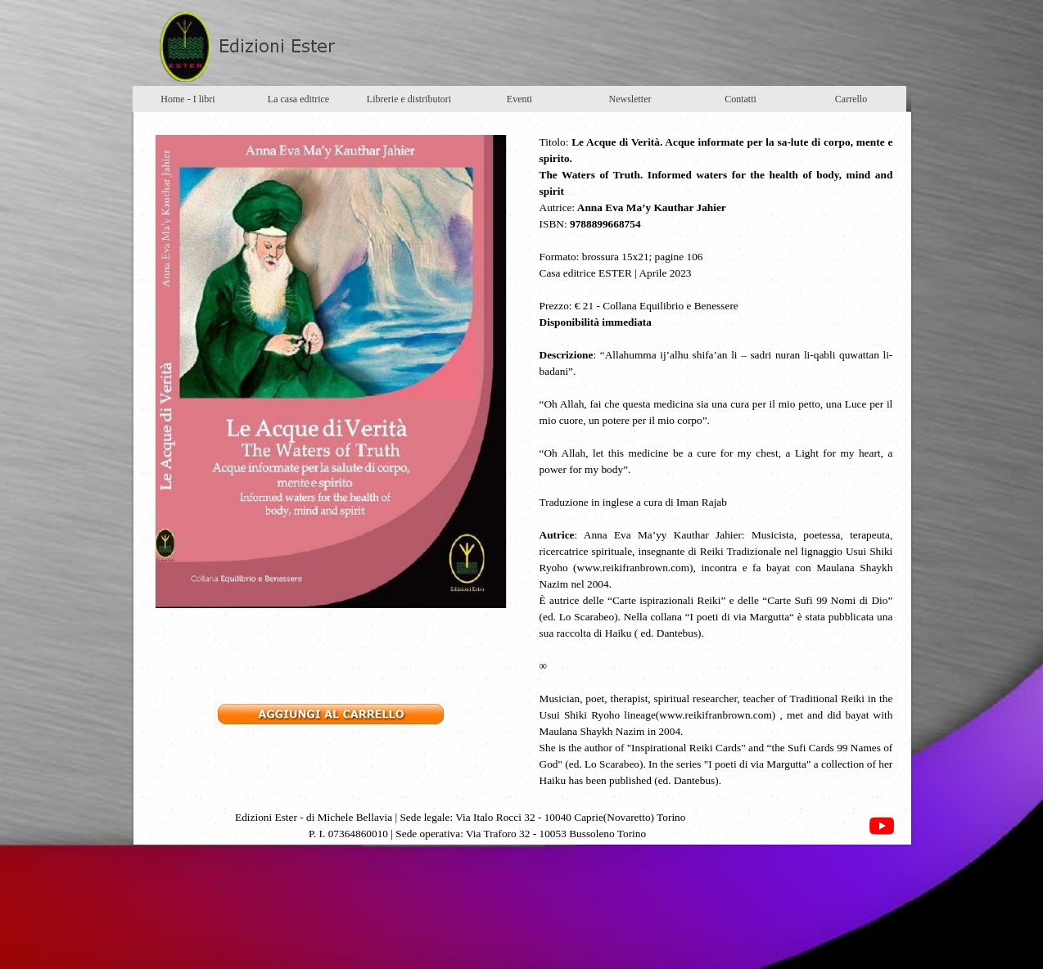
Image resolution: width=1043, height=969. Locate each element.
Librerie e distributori (409, 99)
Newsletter (630, 99)
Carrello (851, 99)
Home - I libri (187, 99)
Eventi (519, 99)
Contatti (740, 99)
